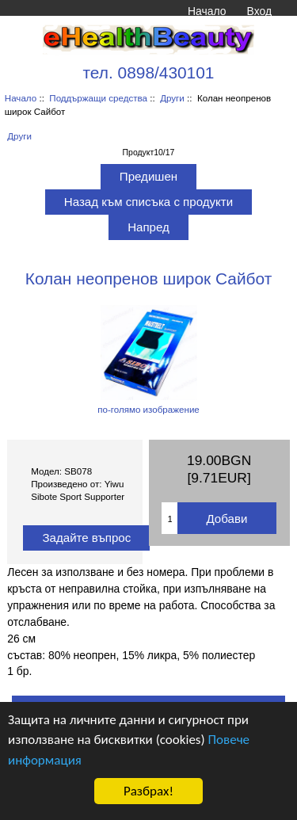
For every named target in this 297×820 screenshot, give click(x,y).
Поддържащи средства (98, 98)
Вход (259, 11)
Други (172, 98)
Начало (207, 11)
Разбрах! (148, 791)
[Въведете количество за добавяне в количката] (169, 518)
